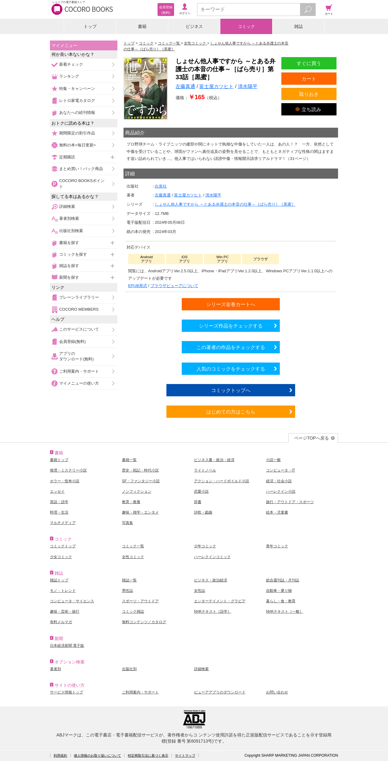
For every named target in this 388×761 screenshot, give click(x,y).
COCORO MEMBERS (79, 309)
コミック (246, 26)
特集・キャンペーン (77, 88)
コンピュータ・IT (280, 470)
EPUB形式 (137, 285)
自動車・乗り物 (279, 590)
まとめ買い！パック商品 (81, 168)
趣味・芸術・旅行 (64, 611)
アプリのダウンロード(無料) (76, 356)
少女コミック (61, 557)
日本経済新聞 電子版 (67, 645)
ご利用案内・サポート (79, 371)
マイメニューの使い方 (79, 383)
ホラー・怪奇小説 (64, 481)
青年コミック (277, 546)
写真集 (127, 523)
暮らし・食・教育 (280, 601)
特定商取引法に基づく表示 (148, 755)
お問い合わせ (277, 692)
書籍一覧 (129, 460)
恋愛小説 (201, 491)
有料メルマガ (61, 622)
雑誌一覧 (129, 580)
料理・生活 (59, 512)
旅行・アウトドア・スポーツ (290, 502)
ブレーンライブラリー (79, 297)
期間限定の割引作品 (77, 133)
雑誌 (298, 26)
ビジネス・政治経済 (210, 580)
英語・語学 (59, 502)
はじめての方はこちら (230, 411)
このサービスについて (79, 329)
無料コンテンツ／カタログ (144, 622)
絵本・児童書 (277, 512)
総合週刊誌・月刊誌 (282, 580)
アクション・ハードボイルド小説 (221, 481)
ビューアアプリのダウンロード (219, 692)
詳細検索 (67, 206)
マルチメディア (63, 523)
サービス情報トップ (66, 692)
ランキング (69, 76)
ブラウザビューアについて (174, 285)
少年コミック (205, 546)
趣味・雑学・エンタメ (140, 512)
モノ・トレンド (63, 590)
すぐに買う (309, 63)
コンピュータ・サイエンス (72, 601)
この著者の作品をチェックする (230, 347)
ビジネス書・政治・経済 (214, 460)
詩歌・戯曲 (203, 512)
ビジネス (194, 26)
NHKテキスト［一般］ (284, 611)
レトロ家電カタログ (77, 100)
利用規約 (60, 755)
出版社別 (129, 669)
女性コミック (133, 557)
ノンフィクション (136, 491)
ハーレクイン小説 (280, 491)
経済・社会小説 (279, 481)
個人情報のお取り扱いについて (97, 755)
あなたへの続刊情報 (77, 112)
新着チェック (71, 64)
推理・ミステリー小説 (68, 470)
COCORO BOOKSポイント (82, 183)
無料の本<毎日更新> (77, 145)
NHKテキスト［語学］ (212, 611)
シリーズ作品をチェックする (231, 325)
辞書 (197, 502)
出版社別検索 (71, 230)
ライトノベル (205, 470)
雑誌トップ (59, 580)
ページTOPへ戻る (311, 438)
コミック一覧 (133, 546)
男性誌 (127, 590)
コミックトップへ (230, 390)
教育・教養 (131, 502)
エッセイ (57, 491)
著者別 (55, 669)
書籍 (142, 26)
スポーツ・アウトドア (140, 601)
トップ (90, 26)
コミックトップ (63, 546)
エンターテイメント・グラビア (219, 601)
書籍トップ (59, 460)
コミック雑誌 (133, 611)
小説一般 (273, 460)
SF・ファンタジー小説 (141, 481)
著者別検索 (69, 218)
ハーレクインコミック (212, 557)
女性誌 (199, 590)
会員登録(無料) (72, 341)
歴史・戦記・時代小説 (140, 470)
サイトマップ (185, 755)
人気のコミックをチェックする (230, 368)
